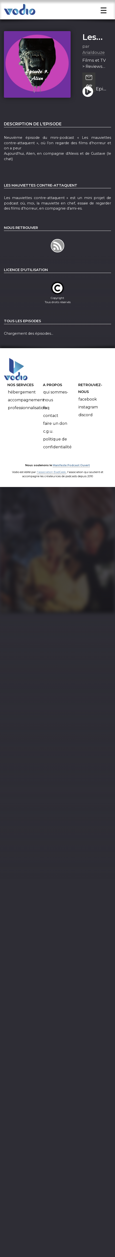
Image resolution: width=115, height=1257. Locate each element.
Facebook (87, 405)
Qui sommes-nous (55, 401)
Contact (50, 421)
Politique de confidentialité (57, 448)
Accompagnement (26, 405)
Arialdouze (93, 58)
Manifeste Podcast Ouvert (71, 471)
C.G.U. (48, 437)
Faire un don (55, 429)
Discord (85, 420)
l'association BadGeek (51, 477)
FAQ (46, 413)
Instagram (88, 412)
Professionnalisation (27, 413)
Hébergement (22, 397)
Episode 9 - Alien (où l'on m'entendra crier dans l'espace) (102, 95)
